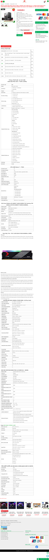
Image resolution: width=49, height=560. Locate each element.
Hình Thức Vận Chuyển (4, 537)
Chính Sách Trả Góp (4, 532)
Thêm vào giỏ (28, 33)
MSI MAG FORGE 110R (9, 425)
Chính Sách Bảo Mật (4, 536)
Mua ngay (20, 35)
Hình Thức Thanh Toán (4, 539)
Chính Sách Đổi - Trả (4, 535)
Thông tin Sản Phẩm (6, 46)
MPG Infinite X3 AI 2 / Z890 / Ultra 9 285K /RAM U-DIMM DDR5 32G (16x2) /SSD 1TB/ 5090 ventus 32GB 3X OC (28, 513)
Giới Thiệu (27, 532)
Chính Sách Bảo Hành (4, 533)
